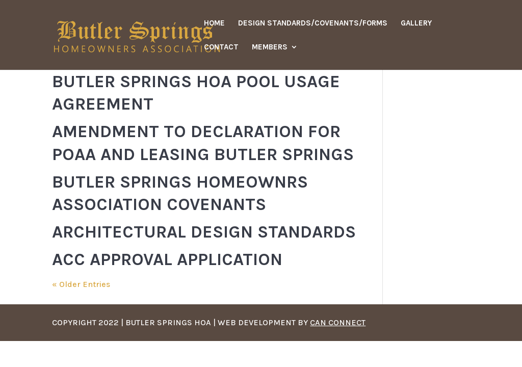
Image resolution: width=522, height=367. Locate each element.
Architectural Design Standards (204, 232)
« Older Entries (81, 284)
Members (270, 47)
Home (214, 23)
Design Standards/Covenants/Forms (312, 23)
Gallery (416, 23)
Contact (221, 47)
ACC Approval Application (167, 259)
